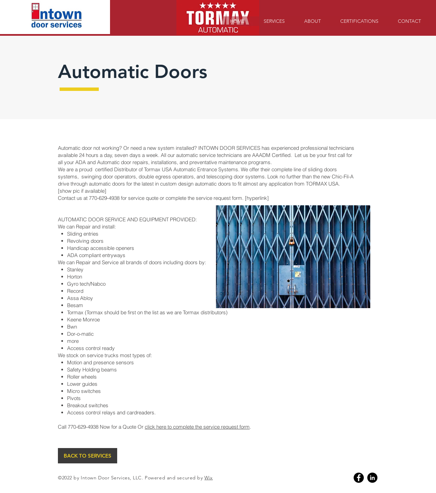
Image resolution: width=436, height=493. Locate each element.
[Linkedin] (372, 478)
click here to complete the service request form (197, 427)
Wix (208, 478)
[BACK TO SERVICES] (87, 455)
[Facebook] (359, 478)
